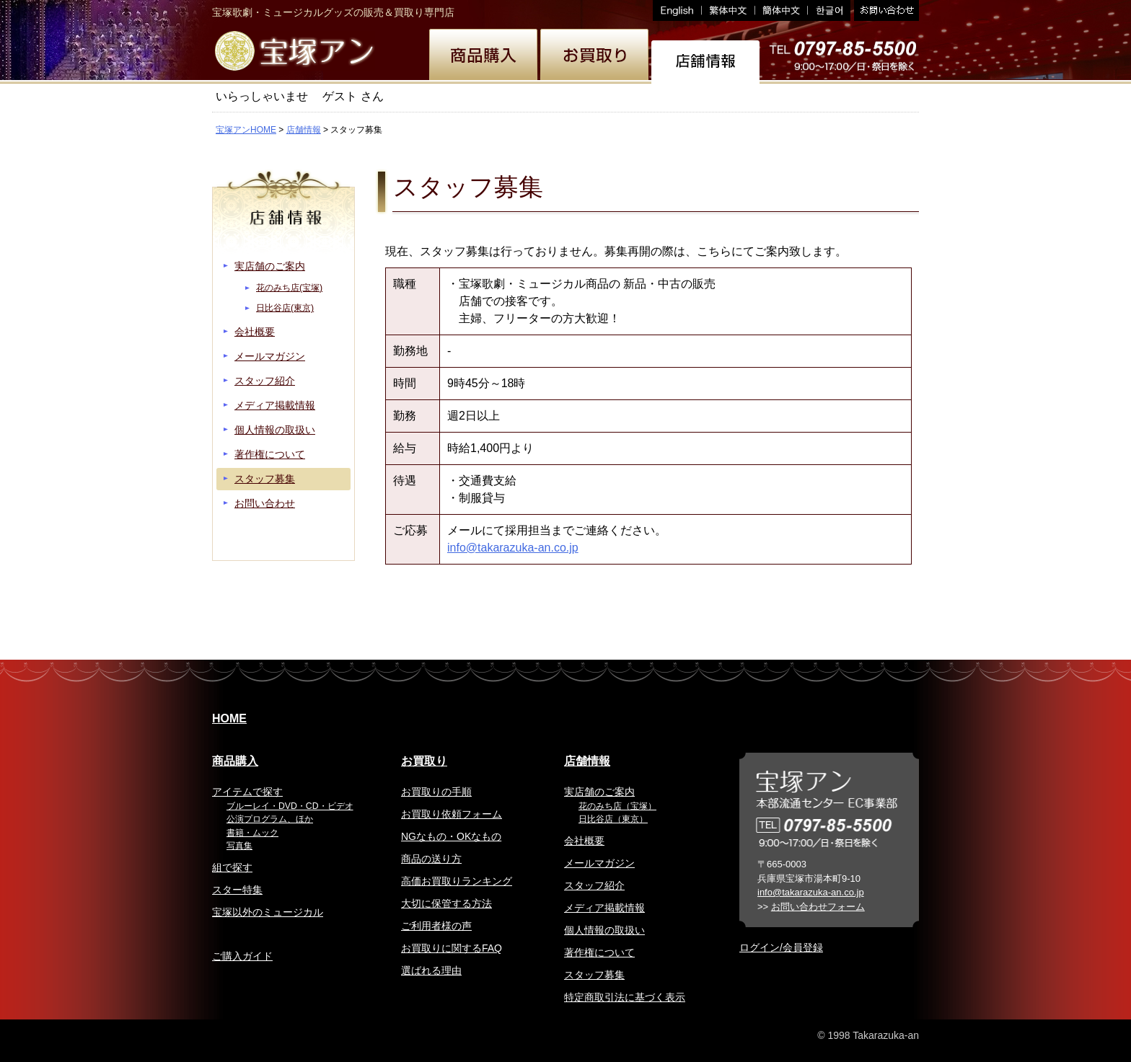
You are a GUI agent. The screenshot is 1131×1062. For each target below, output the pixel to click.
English (677, 10)
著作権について (269, 454)
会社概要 (254, 331)
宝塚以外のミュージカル (267, 912)
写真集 (239, 846)
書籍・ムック (252, 833)
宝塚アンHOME (246, 130)
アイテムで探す (247, 791)
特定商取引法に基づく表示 (624, 997)
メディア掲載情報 (274, 405)
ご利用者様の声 (436, 926)
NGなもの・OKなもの (451, 836)
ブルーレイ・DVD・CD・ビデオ (289, 806)
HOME (229, 718)
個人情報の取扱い (274, 429)
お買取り (424, 761)
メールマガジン (269, 356)
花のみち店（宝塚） (617, 806)
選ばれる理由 (431, 970)
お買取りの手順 (436, 791)
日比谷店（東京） (613, 819)
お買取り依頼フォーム (451, 814)
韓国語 (829, 10)
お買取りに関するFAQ (451, 948)
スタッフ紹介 (264, 380)
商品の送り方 (431, 858)
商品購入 (235, 761)
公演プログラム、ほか (269, 819)
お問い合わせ (884, 10)
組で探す (232, 867)
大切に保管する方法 (446, 903)
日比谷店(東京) (285, 308)
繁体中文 (728, 10)
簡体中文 (781, 10)
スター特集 (237, 889)
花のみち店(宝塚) (289, 288)
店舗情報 (303, 130)
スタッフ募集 (264, 478)
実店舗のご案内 (269, 266)
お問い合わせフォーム (818, 906)
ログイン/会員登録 (781, 947)
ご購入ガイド (242, 956)
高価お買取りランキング (456, 881)
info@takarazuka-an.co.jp (512, 547)
